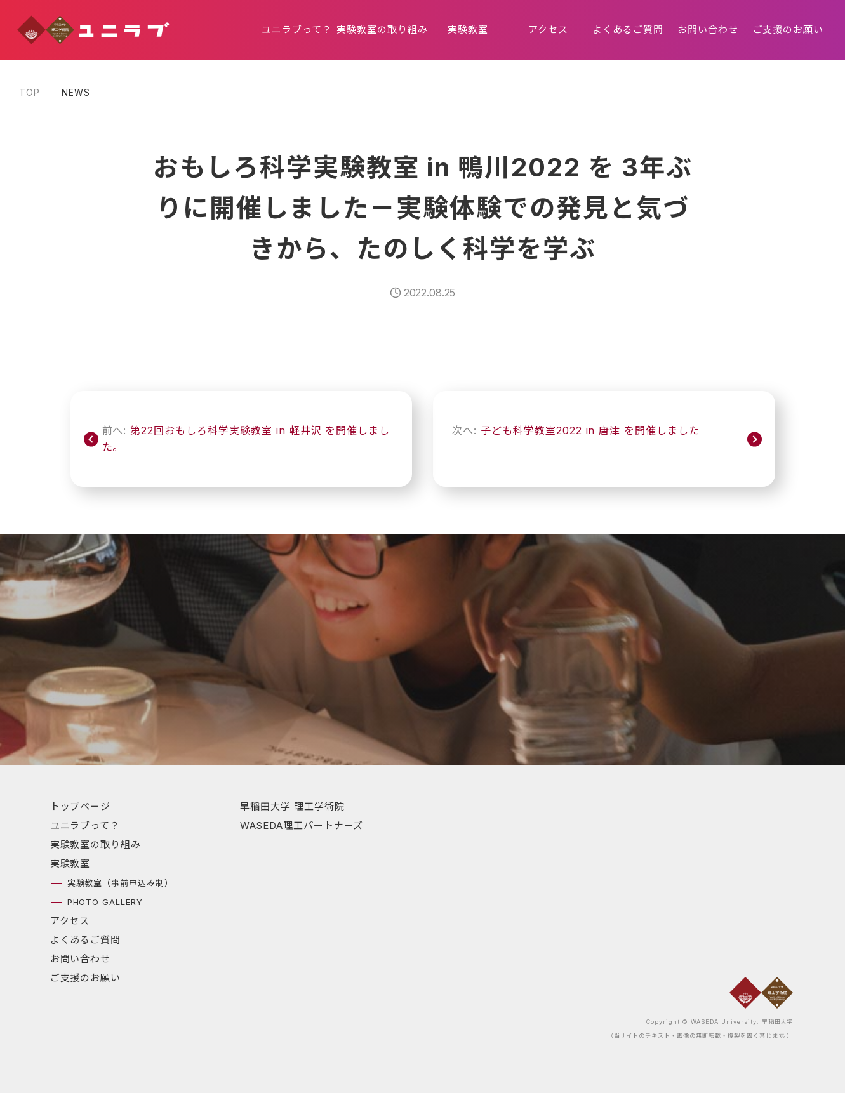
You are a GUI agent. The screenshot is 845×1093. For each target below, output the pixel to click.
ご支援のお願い (788, 29)
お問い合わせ (707, 29)
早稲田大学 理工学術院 (292, 806)
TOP (29, 92)
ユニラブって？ (297, 29)
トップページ (80, 806)
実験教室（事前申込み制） (120, 883)
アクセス (548, 29)
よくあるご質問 (627, 29)
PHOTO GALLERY (105, 902)
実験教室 (468, 29)
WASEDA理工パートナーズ (301, 825)
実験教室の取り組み (382, 29)
